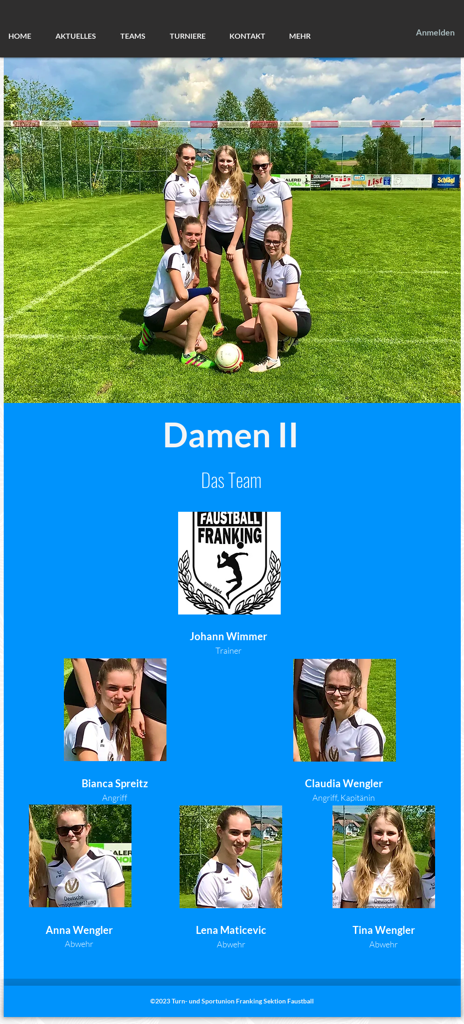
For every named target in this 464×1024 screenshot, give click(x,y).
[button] (83, 36)
